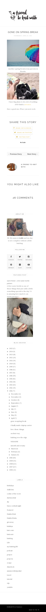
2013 (11, 385)
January (14, 455)
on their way (15, 433)
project (9, 555)
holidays (10, 526)
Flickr (20, 265)
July (12, 409)
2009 (11, 461)
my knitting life (12, 547)
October (14, 400)
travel (9, 575)
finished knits (12, 518)
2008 (11, 464)
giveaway (10, 522)
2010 (11, 458)
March (13, 449)
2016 (11, 376)
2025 (11, 348)
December (15, 394)
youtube (10, 587)
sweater (28, 104)
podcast (10, 551)
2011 (10, 391)
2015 (11, 379)
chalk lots (10, 490)
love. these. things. (17, 429)
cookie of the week (14, 494)
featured (10, 510)
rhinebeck (10, 567)
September (15, 403)
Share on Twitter (24, 132)
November (15, 397)
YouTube (28, 265)
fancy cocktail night (14, 506)
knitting (10, 538)
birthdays (10, 486)
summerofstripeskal (14, 571)
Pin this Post (24, 137)
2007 (11, 467)
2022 (11, 358)
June (13, 412)
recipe (9, 563)
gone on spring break (18, 421)
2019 (11, 367)
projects (10, 559)
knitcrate (10, 534)
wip (8, 583)
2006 (11, 470)
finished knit (11, 514)
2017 (11, 373)
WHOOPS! (14, 442)
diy (8, 502)
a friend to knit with (29, 165)
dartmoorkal (11, 498)
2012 (11, 388)
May (12, 415)
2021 (11, 361)
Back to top (34, 610)
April (13, 418)
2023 (11, 355)
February (14, 452)
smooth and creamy (18, 446)
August (13, 406)
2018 (11, 370)
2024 (11, 351)
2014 (11, 382)
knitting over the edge (19, 437)
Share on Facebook (23, 128)
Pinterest (11, 265)
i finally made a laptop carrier (21, 425)
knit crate (10, 530)
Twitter (20, 257)
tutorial (9, 579)
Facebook (11, 257)
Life (8, 543)
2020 (11, 364)
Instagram (29, 257)
